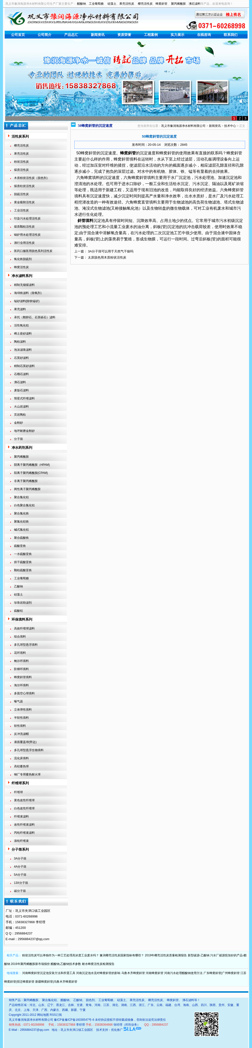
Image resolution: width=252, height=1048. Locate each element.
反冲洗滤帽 (21, 734)
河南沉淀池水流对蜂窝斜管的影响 (98, 973)
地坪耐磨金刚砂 (24, 431)
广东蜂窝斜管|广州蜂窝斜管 (222, 973)
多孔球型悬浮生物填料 (29, 750)
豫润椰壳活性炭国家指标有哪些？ (122, 955)
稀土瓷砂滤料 (23, 333)
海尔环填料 (21, 685)
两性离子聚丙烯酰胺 (27, 489)
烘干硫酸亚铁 (23, 562)
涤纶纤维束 (21, 841)
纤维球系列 (20, 783)
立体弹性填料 (23, 709)
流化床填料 (21, 758)
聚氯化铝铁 (21, 521)
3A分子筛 (20, 858)
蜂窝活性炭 (21, 267)
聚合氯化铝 (21, 497)
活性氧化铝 (21, 325)
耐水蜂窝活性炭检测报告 (98, 964)
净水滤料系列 (22, 276)
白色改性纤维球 (24, 808)
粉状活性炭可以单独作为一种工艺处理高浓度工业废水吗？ (60, 955)
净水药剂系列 (22, 448)
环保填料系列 (22, 619)
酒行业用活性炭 (24, 243)
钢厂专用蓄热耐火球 (27, 774)
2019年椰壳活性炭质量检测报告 (166, 955)
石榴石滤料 (21, 374)
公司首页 (18, 35)
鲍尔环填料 (21, 661)
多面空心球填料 (24, 693)
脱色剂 (90, 1000)
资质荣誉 (124, 35)
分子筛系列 (20, 849)
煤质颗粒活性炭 (24, 226)
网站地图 (43, 1015)
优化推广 (117, 1030)
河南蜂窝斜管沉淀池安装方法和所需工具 (48, 973)
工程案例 (151, 35)
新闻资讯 (98, 35)
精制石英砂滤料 (24, 366)
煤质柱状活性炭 (24, 186)
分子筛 (18, 439)
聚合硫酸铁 (21, 537)
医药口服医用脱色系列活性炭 (33, 251)
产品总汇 (71, 35)
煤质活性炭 (21, 170)
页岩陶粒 (20, 414)
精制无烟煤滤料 (24, 285)
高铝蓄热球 (21, 766)
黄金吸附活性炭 (24, 202)
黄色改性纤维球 (24, 800)
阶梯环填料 (21, 669)
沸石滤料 (195, 3)
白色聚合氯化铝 (24, 505)
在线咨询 (204, 35)
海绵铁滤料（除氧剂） (29, 293)
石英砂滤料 (21, 358)
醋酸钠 (81, 3)
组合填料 (20, 636)
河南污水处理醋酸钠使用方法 (183, 973)
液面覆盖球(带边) (25, 742)
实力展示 (177, 35)
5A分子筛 (20, 874)
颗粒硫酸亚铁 (23, 570)
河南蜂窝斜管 (154, 973)
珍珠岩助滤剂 (23, 602)
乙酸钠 (18, 586)
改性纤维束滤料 (24, 824)
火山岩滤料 (21, 406)
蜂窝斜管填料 (23, 677)
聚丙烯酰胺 (178, 3)
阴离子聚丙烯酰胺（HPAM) (32, 464)
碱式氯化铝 (21, 529)
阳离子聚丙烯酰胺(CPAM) (31, 473)
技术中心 (230, 126)
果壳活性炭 (126, 3)
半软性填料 (21, 717)
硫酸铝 (18, 610)
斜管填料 (85, 220)
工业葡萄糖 (96, 3)
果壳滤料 (20, 309)
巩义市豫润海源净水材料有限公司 (183, 126)
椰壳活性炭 (145, 3)
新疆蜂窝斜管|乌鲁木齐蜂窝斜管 (56, 981)
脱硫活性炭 (21, 194)
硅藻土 (112, 3)
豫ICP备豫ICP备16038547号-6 (74, 1019)
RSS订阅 (56, 1015)
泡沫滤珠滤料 (23, 349)
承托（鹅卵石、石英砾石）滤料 (34, 317)
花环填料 (20, 653)
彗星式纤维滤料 (24, 398)
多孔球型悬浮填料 (26, 644)
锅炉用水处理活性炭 (27, 234)
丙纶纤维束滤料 (24, 832)
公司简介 (44, 35)
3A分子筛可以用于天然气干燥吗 (110, 251)
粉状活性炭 (21, 161)
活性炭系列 (20, 136)
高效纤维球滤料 (24, 628)
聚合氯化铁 (21, 513)
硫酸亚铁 (20, 546)
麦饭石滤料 (21, 390)
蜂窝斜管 (161, 3)
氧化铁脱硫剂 (23, 259)
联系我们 (230, 35)
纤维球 (18, 792)
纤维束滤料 (21, 816)
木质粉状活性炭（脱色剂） (31, 178)
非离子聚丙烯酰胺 (26, 481)
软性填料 (20, 726)
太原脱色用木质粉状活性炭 (107, 257)
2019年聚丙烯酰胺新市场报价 (30, 964)
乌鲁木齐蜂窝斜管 (133, 973)
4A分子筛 (20, 866)
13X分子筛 (21, 883)
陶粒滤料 (20, 341)
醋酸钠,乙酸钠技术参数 (66, 964)
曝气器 (18, 701)
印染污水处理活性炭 (27, 218)
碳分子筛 (20, 891)
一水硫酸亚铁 (23, 554)
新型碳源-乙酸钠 (198, 955)
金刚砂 (18, 422)
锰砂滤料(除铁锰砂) (27, 301)
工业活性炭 (21, 210)
